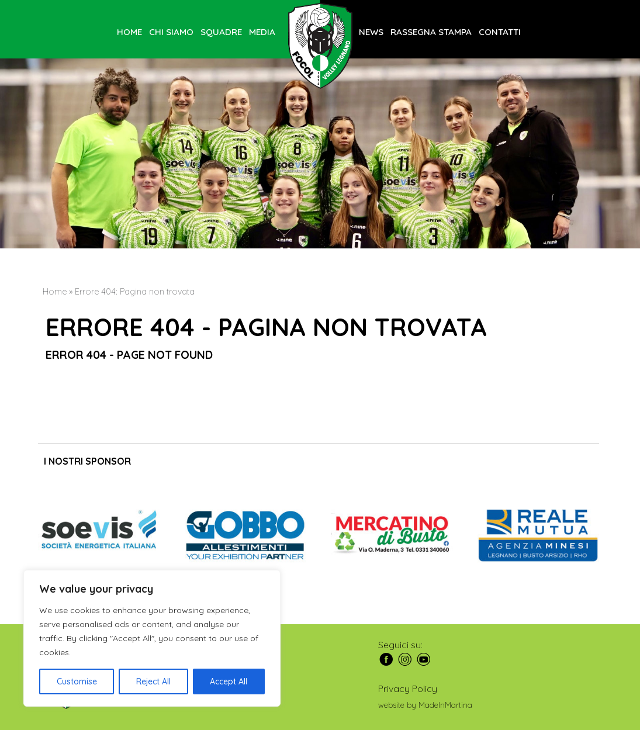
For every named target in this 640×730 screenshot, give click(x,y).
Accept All (228, 681)
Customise (77, 681)
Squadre (221, 31)
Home (129, 31)
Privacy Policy (407, 688)
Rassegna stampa (431, 31)
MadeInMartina (445, 705)
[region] (152, 638)
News (371, 31)
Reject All (153, 681)
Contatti (500, 31)
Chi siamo (171, 31)
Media (262, 31)
